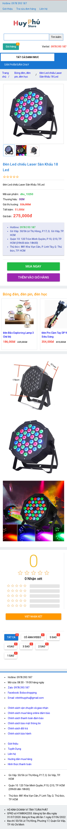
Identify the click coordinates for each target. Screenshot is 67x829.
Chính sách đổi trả (18, 728)
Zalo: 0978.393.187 (18, 687)
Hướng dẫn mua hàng (20, 759)
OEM (21, 199)
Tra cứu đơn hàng (26, 8)
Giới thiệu (13, 743)
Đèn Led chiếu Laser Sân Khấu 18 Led (50, 75)
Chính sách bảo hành (19, 733)
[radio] (20, 573)
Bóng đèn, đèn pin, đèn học (22, 75)
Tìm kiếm (56, 37)
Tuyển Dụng (14, 748)
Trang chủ (6, 75)
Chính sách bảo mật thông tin (24, 723)
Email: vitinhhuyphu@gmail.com (26, 697)
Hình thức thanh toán (19, 764)
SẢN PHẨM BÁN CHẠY (16, 64)
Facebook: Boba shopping (22, 692)
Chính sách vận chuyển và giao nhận (28, 707)
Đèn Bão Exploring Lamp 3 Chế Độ (18, 334)
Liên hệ (43, 8)
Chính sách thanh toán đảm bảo (26, 718)
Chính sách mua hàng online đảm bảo (29, 713)
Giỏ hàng (11, 46)
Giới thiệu (8, 8)
